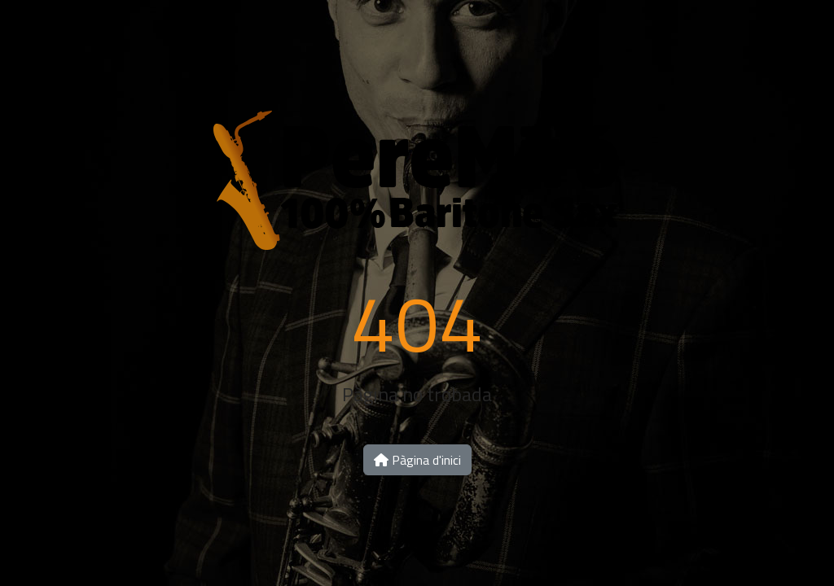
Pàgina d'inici (417, 460)
